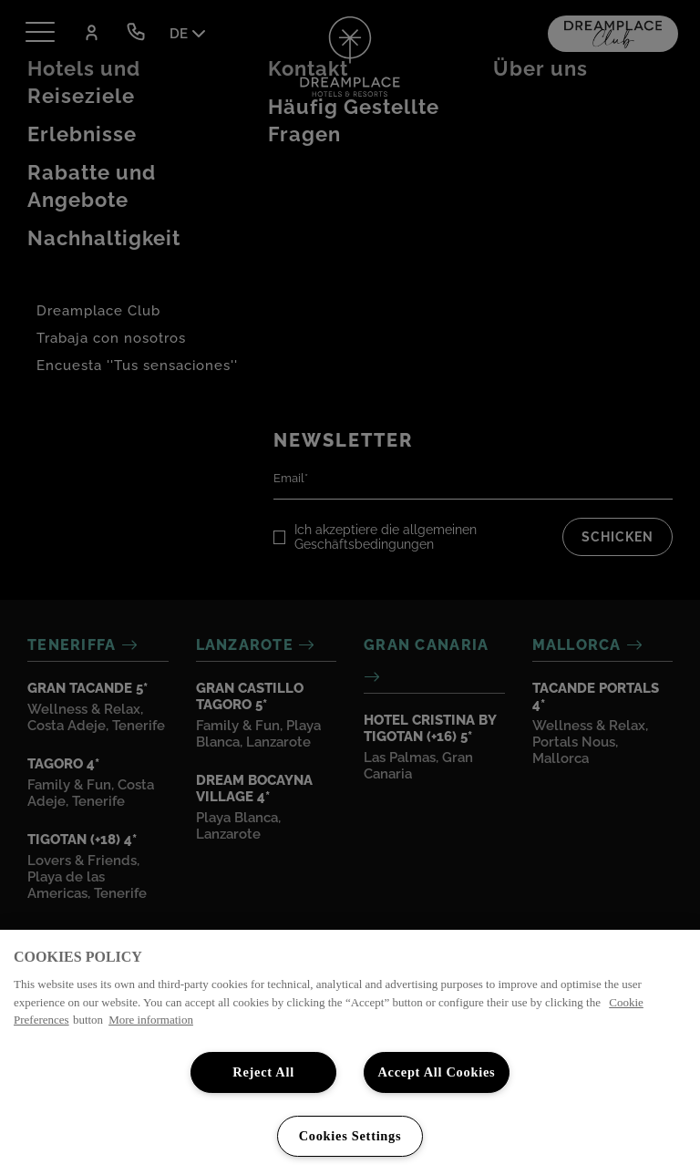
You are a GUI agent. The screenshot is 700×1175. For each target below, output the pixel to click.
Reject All (263, 1072)
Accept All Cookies (436, 1072)
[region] (350, 1052)
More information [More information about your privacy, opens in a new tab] (150, 1019)
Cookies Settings (350, 1136)
